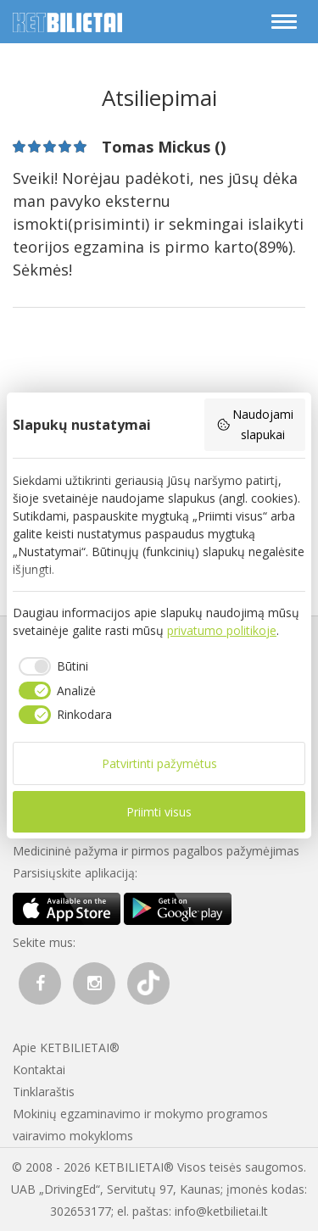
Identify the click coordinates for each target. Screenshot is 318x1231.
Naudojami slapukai (255, 424)
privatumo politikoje (221, 630)
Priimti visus (159, 812)
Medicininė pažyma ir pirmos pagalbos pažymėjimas (156, 851)
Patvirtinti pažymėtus (159, 763)
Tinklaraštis (44, 1091)
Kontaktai (39, 1069)
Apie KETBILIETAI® (66, 1047)
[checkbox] (50, 666)
